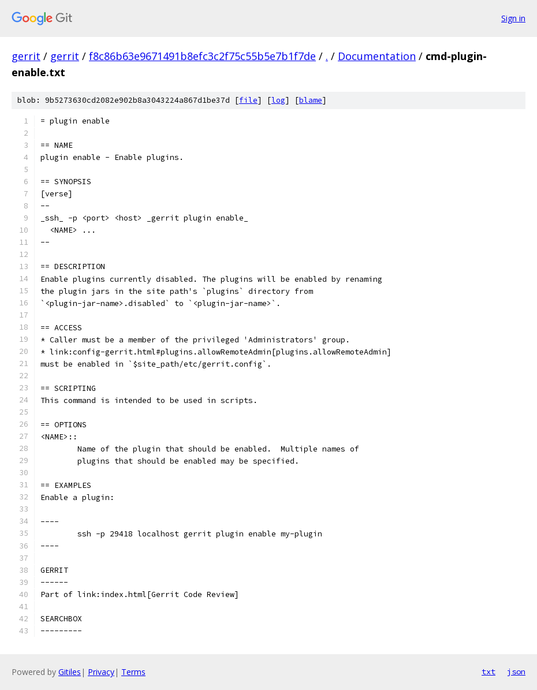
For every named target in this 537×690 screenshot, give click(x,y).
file (248, 100)
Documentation (377, 56)
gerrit (26, 56)
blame (310, 100)
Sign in (513, 18)
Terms (133, 671)
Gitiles (69, 671)
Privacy (101, 671)
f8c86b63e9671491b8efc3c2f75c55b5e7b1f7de (202, 56)
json (516, 671)
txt (488, 671)
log (278, 100)
